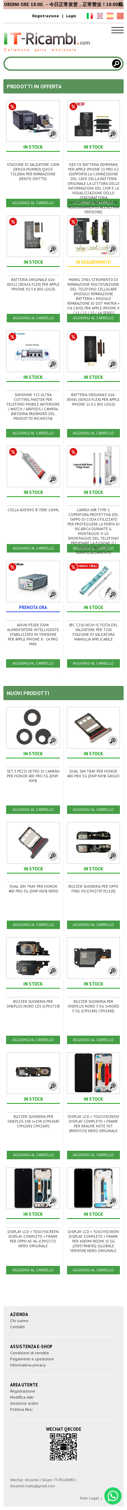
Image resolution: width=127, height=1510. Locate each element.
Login (71, 15)
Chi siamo (19, 1320)
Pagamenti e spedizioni (32, 1358)
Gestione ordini (24, 1403)
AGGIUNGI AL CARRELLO (33, 202)
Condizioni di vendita (29, 1352)
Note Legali (89, 1498)
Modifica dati (22, 1397)
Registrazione (45, 15)
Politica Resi (21, 1409)
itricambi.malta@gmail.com (32, 1486)
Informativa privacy (28, 1364)
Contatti (17, 1326)
